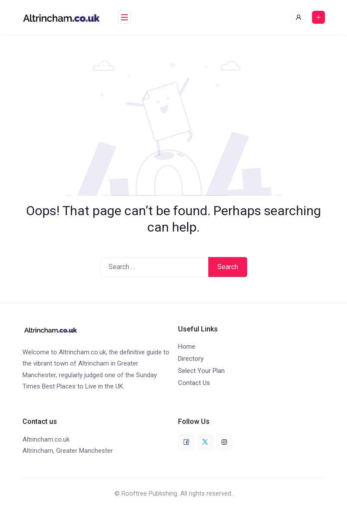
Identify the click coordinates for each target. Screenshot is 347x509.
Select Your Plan (201, 371)
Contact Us (194, 383)
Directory (191, 359)
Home (186, 346)
